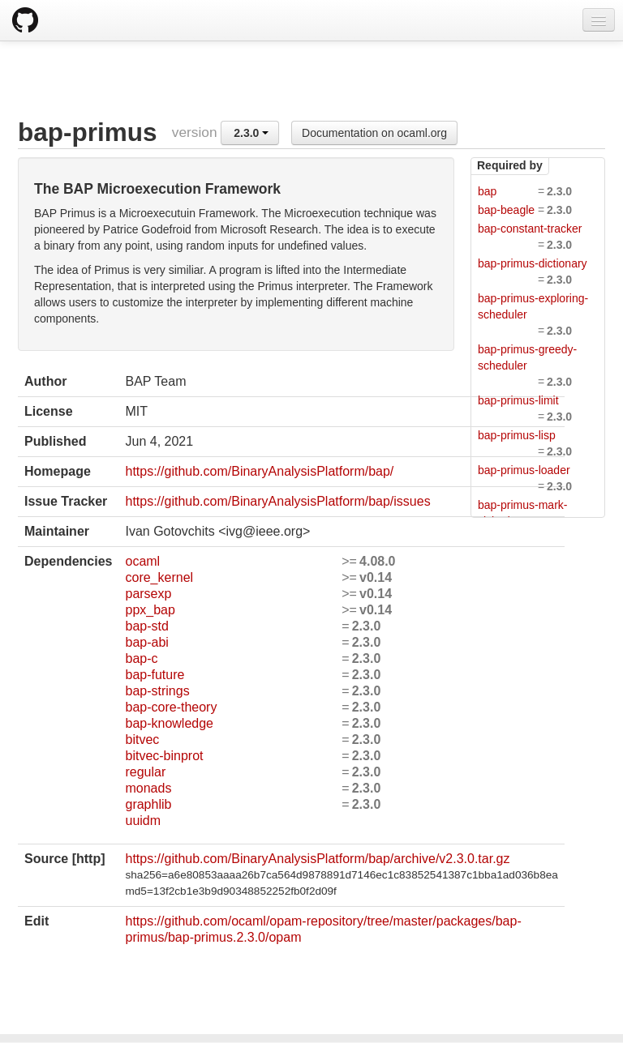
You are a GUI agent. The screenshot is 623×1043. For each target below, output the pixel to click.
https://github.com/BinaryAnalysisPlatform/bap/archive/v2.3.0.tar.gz (317, 859)
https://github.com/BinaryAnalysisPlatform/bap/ (259, 471)
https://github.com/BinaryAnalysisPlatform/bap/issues (277, 501)
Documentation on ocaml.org (374, 132)
